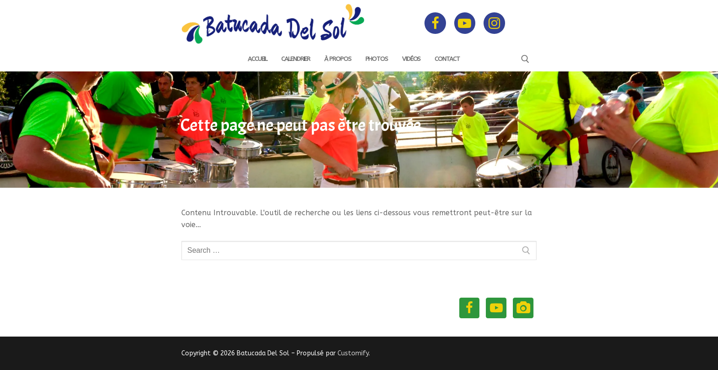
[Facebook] (435, 22)
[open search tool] (525, 59)
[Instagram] (494, 22)
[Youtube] (464, 22)
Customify (353, 353)
